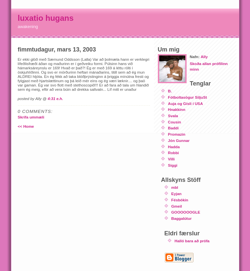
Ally (204, 56)
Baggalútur (181, 218)
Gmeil (176, 206)
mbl (174, 187)
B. (170, 91)
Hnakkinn (177, 109)
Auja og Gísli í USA (185, 103)
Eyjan (176, 193)
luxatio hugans (46, 18)
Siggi (173, 165)
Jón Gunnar (179, 140)
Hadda (174, 147)
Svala (173, 116)
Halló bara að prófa (192, 241)
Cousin (174, 122)
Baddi (173, 128)
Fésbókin (179, 200)
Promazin (177, 134)
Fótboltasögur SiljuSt (187, 97)
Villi (171, 159)
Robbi (173, 153)
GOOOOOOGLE (185, 212)
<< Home (26, 126)
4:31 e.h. (55, 98)
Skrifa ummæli (31, 117)
